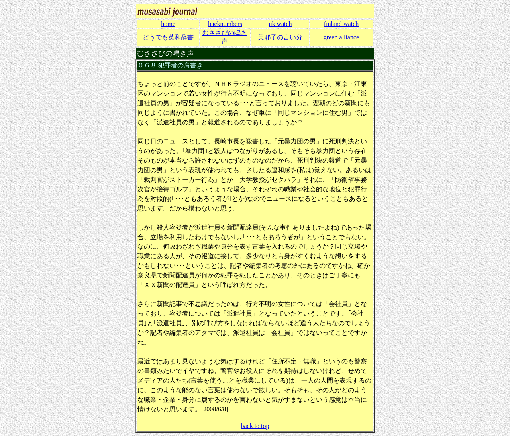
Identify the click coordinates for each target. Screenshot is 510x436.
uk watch (280, 23)
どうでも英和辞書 (168, 37)
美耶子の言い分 (280, 37)
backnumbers (225, 23)
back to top (255, 425)
